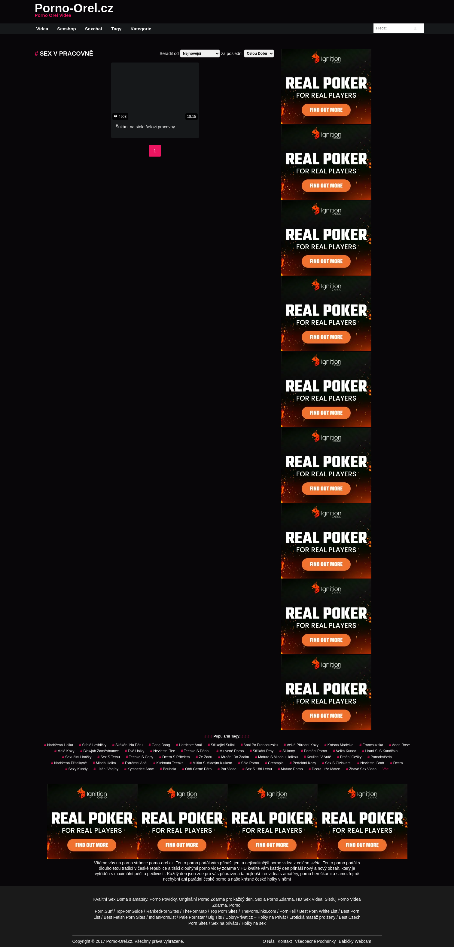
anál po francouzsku (259, 745)
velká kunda (344, 751)
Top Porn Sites (224, 911)
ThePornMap (194, 911)
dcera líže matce (324, 769)
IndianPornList (162, 917)
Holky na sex (254, 923)
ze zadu (204, 757)
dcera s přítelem (174, 757)
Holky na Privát (271, 917)
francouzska (371, 745)
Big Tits (215, 917)
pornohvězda (379, 757)
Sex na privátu (224, 923)
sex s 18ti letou (257, 769)
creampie (274, 763)
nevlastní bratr (370, 763)
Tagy (116, 28)
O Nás (269, 941)
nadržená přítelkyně (69, 763)
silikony (287, 751)
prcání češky (349, 757)
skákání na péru (127, 745)
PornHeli (288, 911)
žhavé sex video (361, 769)
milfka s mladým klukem (211, 763)
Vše (385, 769)
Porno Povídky (163, 899)
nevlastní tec (162, 751)
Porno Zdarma (211, 899)
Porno (234, 905)
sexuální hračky (76, 757)
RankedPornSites (162, 911)
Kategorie (140, 28)
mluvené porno (230, 751)
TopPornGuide (129, 911)
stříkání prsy (261, 751)
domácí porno (314, 751)
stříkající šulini (221, 745)
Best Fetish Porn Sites (124, 917)
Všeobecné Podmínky (315, 941)
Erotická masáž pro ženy (312, 917)
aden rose (399, 745)
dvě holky (134, 751)
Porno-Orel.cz (74, 11)
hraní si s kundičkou (381, 751)
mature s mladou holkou (276, 757)
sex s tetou (108, 757)
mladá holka (104, 763)
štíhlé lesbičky (92, 745)
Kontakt (285, 941)
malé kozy (64, 751)
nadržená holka (58, 745)
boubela (168, 769)
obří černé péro (197, 769)
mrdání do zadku (233, 757)
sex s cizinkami (336, 763)
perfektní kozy (303, 763)
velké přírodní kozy (301, 745)
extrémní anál (135, 763)
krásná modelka (339, 745)
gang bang (159, 745)
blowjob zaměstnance (99, 751)
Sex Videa (313, 899)
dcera (396, 763)
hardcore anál (189, 745)
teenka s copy (139, 757)
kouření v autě (317, 757)
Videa (42, 28)
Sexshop (66, 28)
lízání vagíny (106, 769)
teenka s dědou (196, 751)
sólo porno (248, 763)
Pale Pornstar (192, 917)
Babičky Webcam (355, 941)
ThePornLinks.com (258, 911)
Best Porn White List (318, 911)
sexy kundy (76, 769)
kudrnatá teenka (168, 763)
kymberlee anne (139, 769)
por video (227, 769)
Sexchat (93, 28)
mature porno (290, 769)
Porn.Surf (103, 911)
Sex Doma (118, 899)
